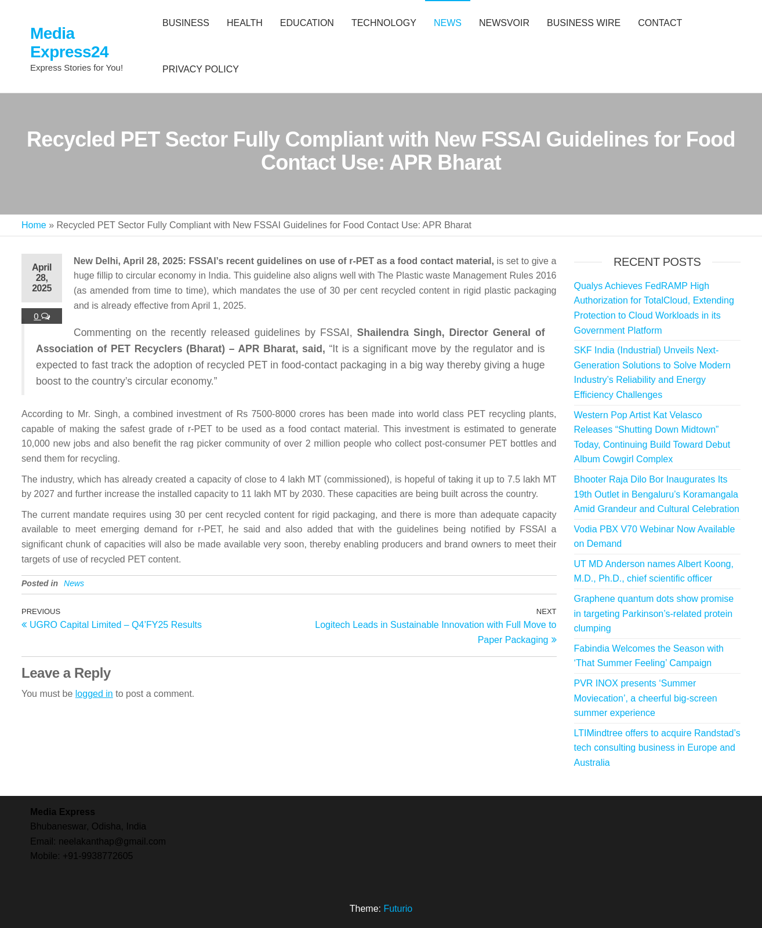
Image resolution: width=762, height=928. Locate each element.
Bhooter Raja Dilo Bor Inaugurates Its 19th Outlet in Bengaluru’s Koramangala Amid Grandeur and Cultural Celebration (656, 494)
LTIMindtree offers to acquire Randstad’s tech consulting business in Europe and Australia (657, 748)
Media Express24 (69, 42)
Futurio (397, 909)
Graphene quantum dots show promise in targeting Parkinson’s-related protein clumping (654, 613)
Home (33, 225)
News (74, 583)
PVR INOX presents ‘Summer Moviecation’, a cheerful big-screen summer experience (645, 698)
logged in (94, 694)
